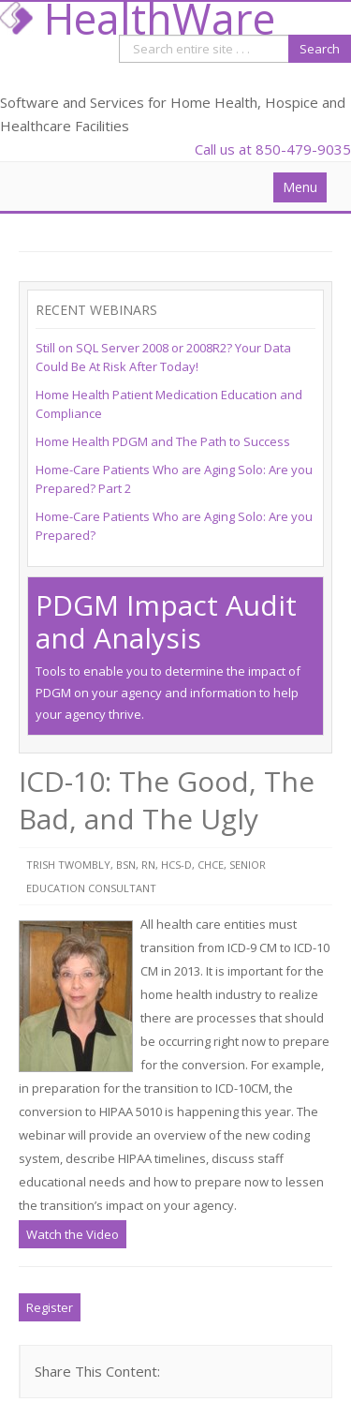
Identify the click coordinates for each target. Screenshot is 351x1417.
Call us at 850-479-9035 (273, 149)
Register (49, 1307)
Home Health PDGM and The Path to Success (163, 441)
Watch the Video (72, 1234)
